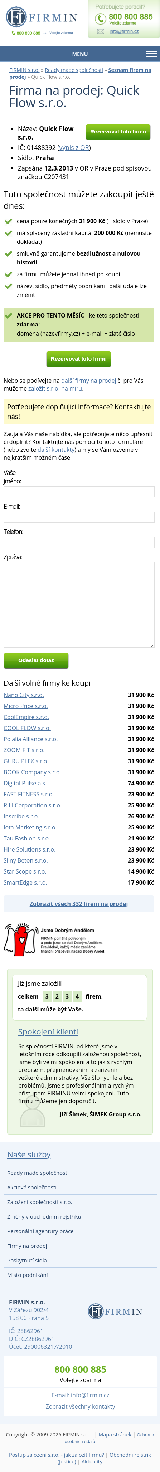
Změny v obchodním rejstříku (44, 1216)
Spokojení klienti (48, 1031)
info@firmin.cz (90, 1395)
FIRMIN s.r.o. (24, 70)
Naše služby (28, 1154)
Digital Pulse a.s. (25, 783)
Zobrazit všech (79, 904)
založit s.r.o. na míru (55, 388)
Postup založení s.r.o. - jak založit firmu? (56, 1454)
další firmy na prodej (88, 380)
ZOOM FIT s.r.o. (24, 750)
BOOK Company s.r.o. (32, 772)
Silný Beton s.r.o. (26, 860)
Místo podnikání (27, 1274)
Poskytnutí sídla (27, 1260)
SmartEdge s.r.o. (25, 882)
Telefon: (13, 531)
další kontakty (56, 450)
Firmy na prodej (27, 1245)
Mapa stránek (114, 1434)
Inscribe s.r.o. (21, 816)
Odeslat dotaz (36, 660)
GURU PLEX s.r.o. (26, 761)
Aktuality (92, 1461)
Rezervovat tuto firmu (118, 132)
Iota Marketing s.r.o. (30, 827)
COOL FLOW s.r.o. (27, 728)
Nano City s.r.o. (24, 695)
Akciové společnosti (32, 1187)
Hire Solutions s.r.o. (29, 849)
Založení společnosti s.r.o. (39, 1201)
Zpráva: (13, 556)
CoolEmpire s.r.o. (26, 717)
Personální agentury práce (40, 1231)
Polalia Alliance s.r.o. (31, 739)
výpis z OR (74, 147)
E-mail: (12, 506)
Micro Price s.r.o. (26, 706)
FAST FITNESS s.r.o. (29, 794)
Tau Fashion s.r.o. (27, 838)
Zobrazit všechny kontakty (80, 1406)
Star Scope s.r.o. (25, 871)
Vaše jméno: (12, 476)
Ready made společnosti (74, 70)
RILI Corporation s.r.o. (33, 805)
